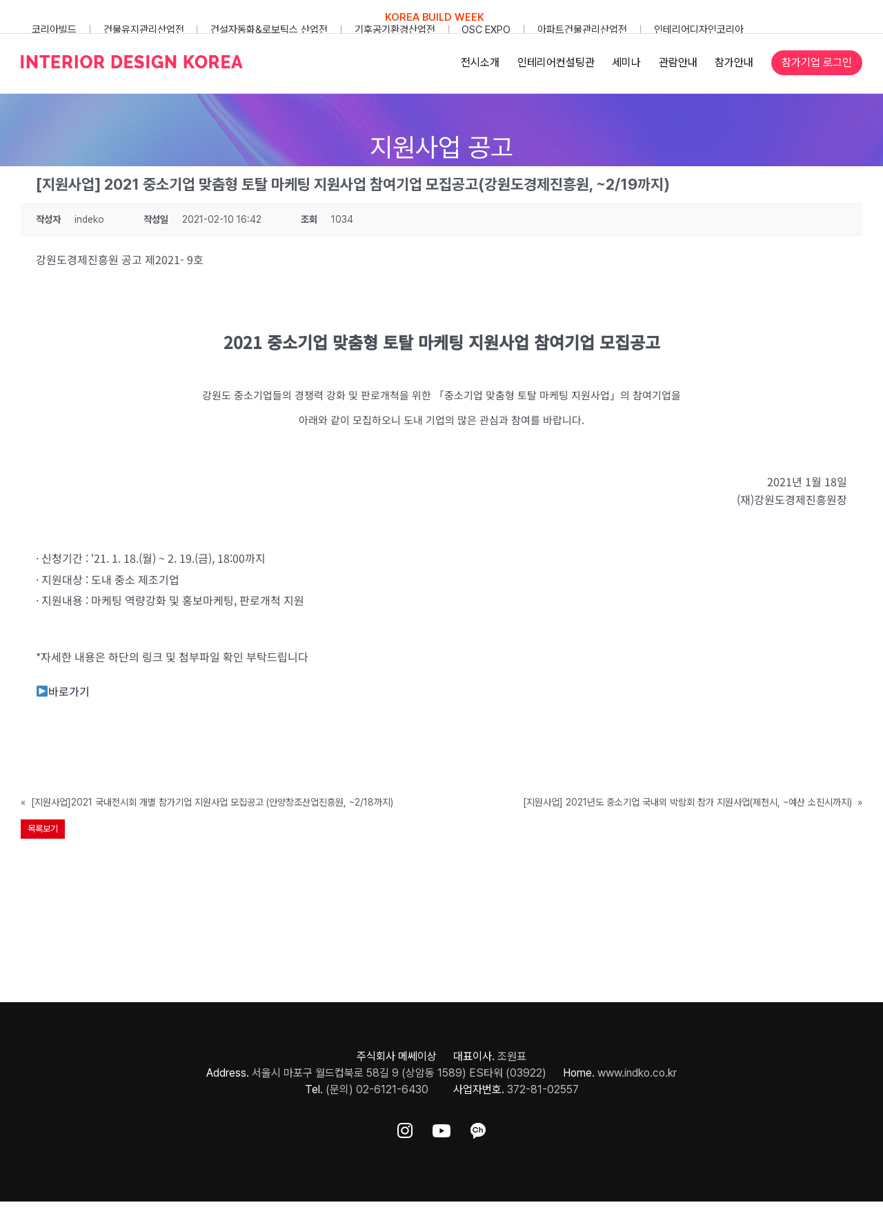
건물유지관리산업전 (143, 29)
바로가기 (63, 691)
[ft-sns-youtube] (441, 1128)
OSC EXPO (486, 29)
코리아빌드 (54, 29)
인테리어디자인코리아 (699, 29)
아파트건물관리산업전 (582, 29)
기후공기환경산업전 (395, 29)
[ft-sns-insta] (405, 1128)
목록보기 (43, 829)
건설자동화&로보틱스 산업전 (269, 29)
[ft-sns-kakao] (478, 1128)
